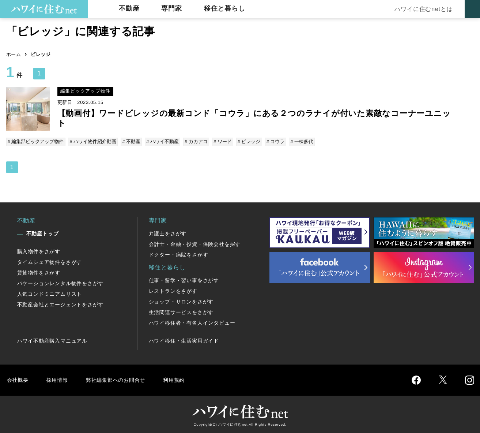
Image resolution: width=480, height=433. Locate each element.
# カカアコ (194, 141)
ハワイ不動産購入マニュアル (52, 340)
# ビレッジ (246, 141)
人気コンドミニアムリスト (49, 293)
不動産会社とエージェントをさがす (60, 304)
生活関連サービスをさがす (181, 312)
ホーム (13, 54)
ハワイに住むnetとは (422, 9)
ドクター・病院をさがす (178, 254)
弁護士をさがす (168, 233)
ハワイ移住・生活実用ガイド (184, 340)
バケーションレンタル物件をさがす (60, 283)
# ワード (221, 141)
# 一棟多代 (298, 141)
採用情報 (59, 379)
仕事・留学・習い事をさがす (184, 280)
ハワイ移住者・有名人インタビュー (192, 322)
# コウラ (273, 141)
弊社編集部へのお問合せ (122, 379)
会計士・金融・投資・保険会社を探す (195, 244)
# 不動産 (131, 141)
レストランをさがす (173, 291)
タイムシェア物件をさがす (49, 262)
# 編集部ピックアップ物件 (36, 141)
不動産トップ (42, 233)
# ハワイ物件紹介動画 (92, 141)
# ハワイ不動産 (161, 141)
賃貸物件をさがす (38, 272)
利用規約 (184, 379)
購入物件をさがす (38, 251)
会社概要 (18, 379)
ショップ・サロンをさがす (181, 301)
